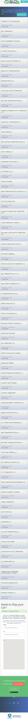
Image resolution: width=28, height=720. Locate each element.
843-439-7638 (5, 378)
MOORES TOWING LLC (8, 593)
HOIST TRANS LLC (7, 152)
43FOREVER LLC (6, 522)
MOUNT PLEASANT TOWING (10, 492)
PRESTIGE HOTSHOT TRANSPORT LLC (13, 264)
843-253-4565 (5, 218)
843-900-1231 (5, 578)
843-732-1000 (5, 588)
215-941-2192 (5, 477)
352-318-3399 (5, 368)
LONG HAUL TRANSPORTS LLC (11, 122)
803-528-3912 (5, 206)
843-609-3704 (5, 36)
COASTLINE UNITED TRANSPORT (11, 91)
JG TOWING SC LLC (7, 171)
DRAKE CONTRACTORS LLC (9, 413)
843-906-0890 (5, 418)
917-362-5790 (5, 66)
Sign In (24, 1)
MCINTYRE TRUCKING (8, 333)
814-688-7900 (5, 527)
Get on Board (18, 684)
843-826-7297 (5, 289)
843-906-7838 (5, 76)
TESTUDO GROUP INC (8, 201)
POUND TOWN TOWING (9, 383)
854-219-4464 (5, 447)
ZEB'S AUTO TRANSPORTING (10, 71)
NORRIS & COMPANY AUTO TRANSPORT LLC (14, 111)
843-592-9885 (5, 106)
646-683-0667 (5, 167)
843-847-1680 (5, 228)
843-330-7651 (5, 517)
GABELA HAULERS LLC (8, 303)
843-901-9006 (5, 187)
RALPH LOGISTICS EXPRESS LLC (11, 61)
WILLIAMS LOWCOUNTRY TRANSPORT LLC (13, 233)
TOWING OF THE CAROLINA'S (10, 21)
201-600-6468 (5, 269)
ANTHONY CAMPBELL (8, 254)
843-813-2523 (5, 86)
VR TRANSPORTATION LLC (9, 294)
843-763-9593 (5, 46)
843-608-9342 (5, 487)
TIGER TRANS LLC (6, 132)
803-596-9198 (5, 566)
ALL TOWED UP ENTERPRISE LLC (11, 422)
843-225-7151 (5, 137)
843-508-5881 (5, 348)
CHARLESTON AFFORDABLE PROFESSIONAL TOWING (10, 572)
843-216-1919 (5, 497)
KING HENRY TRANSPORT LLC (10, 284)
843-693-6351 (5, 96)
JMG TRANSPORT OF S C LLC (10, 274)
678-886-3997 (5, 117)
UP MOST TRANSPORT (8, 393)
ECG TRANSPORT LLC (8, 343)
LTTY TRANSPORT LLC (8, 472)
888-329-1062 (5, 196)
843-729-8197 (5, 56)
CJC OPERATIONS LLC (8, 561)
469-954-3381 (5, 388)
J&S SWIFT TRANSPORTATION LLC (12, 442)
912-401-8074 (5, 299)
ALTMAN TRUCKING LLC (9, 51)
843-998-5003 (5, 328)
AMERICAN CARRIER (7, 363)
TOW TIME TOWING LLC (9, 452)
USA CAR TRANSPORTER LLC (10, 532)
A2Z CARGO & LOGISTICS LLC (10, 462)
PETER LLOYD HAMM (7, 542)
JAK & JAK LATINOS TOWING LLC (11, 323)
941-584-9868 (5, 259)
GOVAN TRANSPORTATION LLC (11, 244)
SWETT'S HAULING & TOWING (10, 353)
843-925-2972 (5, 398)
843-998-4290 (5, 239)
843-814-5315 (5, 507)
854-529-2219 (5, 438)
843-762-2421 (5, 598)
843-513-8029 (5, 537)
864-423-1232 (5, 147)
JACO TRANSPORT (7, 31)
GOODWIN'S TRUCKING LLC (10, 162)
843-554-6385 (5, 26)
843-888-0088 (5, 467)
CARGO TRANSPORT (7, 502)
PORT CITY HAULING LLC (9, 313)
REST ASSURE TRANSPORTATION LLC (13, 142)
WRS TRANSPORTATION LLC (10, 432)
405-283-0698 (5, 157)
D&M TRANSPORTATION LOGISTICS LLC (14, 191)
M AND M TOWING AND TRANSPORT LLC (13, 212)
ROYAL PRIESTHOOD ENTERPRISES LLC (13, 482)
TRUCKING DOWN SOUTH (9, 583)
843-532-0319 (5, 249)
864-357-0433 (5, 338)
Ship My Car (22, 15)
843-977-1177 (5, 457)
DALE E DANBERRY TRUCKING (10, 41)
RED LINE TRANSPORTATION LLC (11, 101)
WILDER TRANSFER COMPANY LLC (12, 373)
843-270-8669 (5, 177)
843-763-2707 (5, 127)
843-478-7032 (5, 318)
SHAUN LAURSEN (6, 181)
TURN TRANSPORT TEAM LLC (10, 223)
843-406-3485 (5, 358)
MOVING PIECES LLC (7, 81)
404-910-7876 (5, 279)
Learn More (14, 689)
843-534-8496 (5, 408)
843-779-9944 (5, 309)
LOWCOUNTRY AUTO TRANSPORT (12, 551)
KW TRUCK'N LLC (6, 512)
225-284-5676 (5, 428)
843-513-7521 (5, 557)
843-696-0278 (5, 547)
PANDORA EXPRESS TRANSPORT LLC (12, 403)
